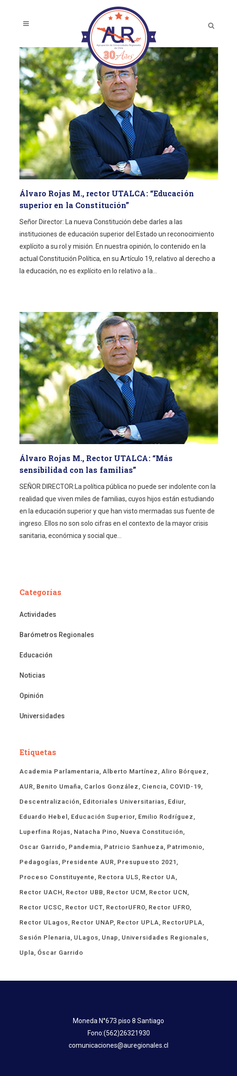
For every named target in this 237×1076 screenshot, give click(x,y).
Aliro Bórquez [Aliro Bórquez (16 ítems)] (184, 771)
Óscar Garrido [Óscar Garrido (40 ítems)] (60, 952)
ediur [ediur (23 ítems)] (176, 801)
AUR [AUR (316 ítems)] (26, 786)
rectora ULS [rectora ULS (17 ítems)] (118, 877)
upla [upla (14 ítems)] (26, 952)
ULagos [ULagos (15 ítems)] (86, 937)
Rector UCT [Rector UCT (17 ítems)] (84, 907)
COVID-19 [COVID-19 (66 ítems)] (185, 786)
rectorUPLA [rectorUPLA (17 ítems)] (182, 922)
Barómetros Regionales (56, 635)
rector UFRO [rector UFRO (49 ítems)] (169, 907)
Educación (36, 655)
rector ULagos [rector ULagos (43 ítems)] (43, 922)
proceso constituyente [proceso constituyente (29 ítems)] (57, 877)
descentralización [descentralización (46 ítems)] (49, 801)
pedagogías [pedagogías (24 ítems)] (39, 862)
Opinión (31, 695)
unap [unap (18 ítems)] (110, 937)
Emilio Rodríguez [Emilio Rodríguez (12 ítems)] (165, 816)
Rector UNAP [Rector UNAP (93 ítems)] (92, 922)
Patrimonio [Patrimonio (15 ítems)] (184, 846)
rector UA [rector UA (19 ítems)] (159, 877)
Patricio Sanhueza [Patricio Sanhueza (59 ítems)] (134, 846)
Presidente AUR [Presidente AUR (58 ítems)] (88, 862)
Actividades (37, 614)
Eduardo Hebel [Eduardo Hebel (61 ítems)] (43, 816)
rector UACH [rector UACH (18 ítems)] (40, 892)
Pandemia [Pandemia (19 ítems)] (85, 846)
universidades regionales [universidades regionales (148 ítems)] (164, 937)
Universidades (42, 716)
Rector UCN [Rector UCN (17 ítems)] (168, 892)
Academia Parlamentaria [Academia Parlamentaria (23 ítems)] (59, 771)
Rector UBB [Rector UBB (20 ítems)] (84, 892)
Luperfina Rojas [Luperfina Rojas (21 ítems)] (44, 831)
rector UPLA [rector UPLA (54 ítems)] (138, 922)
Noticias (32, 675)
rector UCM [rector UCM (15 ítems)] (126, 892)
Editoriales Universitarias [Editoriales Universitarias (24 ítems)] (124, 801)
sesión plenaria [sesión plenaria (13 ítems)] (44, 937)
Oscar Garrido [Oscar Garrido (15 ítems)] (42, 846)
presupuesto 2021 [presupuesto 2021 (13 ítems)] (146, 862)
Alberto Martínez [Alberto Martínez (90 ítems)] (130, 771)
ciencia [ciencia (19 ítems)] (154, 786)
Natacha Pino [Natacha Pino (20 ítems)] (95, 831)
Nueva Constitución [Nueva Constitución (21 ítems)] (151, 831)
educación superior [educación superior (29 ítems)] (103, 816)
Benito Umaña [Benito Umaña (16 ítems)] (58, 786)
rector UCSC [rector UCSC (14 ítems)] (40, 907)
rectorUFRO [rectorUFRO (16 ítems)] (125, 907)
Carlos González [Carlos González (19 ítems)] (111, 786)
